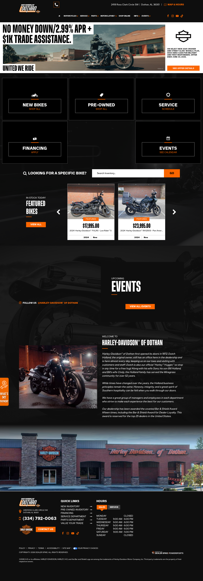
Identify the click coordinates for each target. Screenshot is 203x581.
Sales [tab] (102, 507)
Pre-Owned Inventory (75, 510)
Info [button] (136, 16)
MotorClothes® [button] (108, 16)
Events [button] (145, 16)
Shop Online (124, 16)
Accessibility (53, 548)
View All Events (140, 306)
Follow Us (48, 302)
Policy (22, 548)
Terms (41, 548)
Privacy (31, 548)
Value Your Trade (72, 523)
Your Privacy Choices (85, 548)
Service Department (73, 516)
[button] (6, 48)
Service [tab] (114, 507)
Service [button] (84, 16)
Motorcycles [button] (70, 16)
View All (36, 224)
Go (172, 173)
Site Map (66, 548)
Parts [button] (94, 16)
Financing (67, 513)
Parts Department (72, 520)
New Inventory (70, 506)
